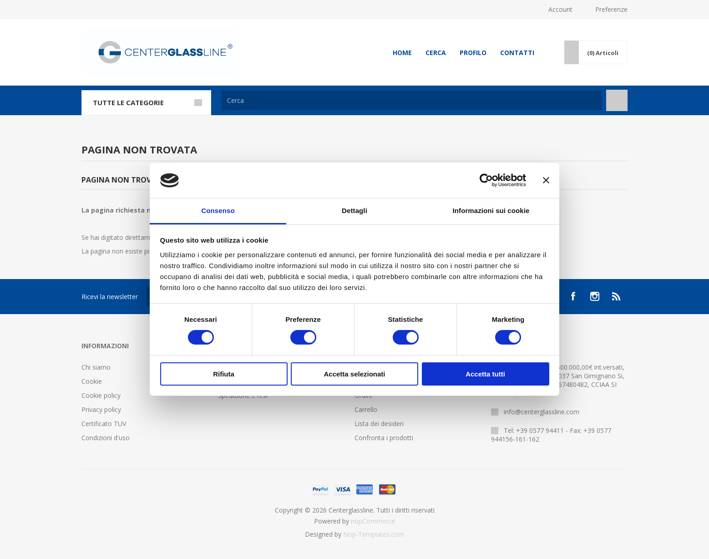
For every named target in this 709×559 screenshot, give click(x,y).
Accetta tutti (485, 374)
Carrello (365, 409)
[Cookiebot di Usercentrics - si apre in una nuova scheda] (486, 180)
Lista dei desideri (379, 423)
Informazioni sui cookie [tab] (491, 210)
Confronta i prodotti (383, 437)
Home (402, 52)
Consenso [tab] (217, 210)
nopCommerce (373, 521)
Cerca (435, 52)
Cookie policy (101, 395)
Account (560, 9)
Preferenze (611, 9)
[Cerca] (412, 100)
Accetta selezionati (354, 374)
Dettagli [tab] (354, 210)
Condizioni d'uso (105, 437)
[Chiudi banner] (546, 180)
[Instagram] (594, 296)
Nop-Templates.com (373, 534)
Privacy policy (101, 409)
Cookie (91, 381)
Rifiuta (223, 374)
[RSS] (616, 296)
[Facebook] (573, 296)
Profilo (473, 52)
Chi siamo (96, 367)
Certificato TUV (103, 423)
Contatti (517, 52)
